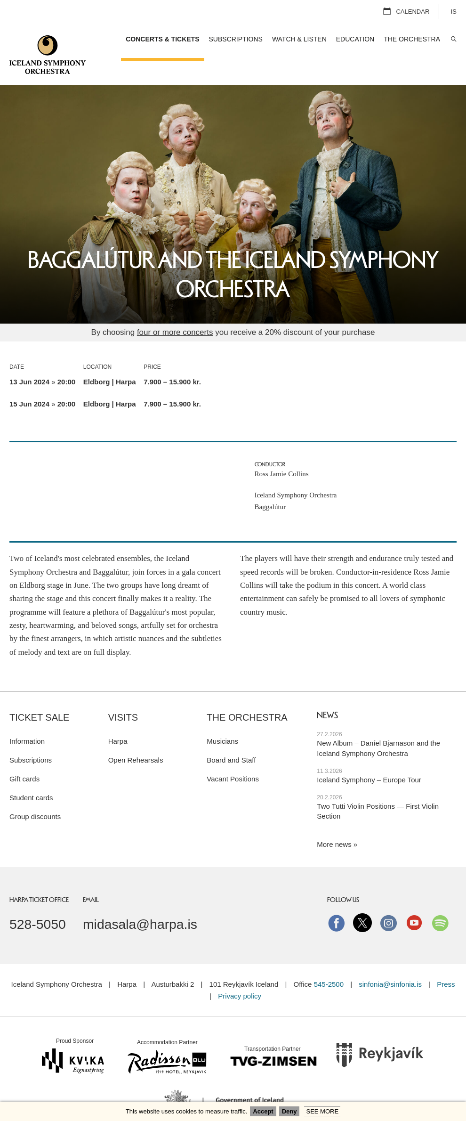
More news (334, 821)
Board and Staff (231, 736)
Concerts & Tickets (162, 39)
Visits (123, 694)
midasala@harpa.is (140, 900)
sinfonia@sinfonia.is (390, 961)
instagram (388, 899)
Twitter (362, 899)
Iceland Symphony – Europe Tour (369, 756)
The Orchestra (247, 694)
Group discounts (35, 793)
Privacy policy (239, 972)
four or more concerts (175, 308)
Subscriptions (30, 736)
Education (355, 39)
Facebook (336, 899)
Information (27, 718)
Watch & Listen (299, 39)
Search (453, 39)
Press (446, 961)
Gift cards (24, 755)
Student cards (31, 774)
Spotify (440, 899)
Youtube (414, 899)
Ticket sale (39, 694)
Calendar (412, 11)
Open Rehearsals (135, 736)
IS (454, 11)
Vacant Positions (233, 755)
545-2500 (329, 961)
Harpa (118, 718)
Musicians (222, 718)
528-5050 (37, 900)
